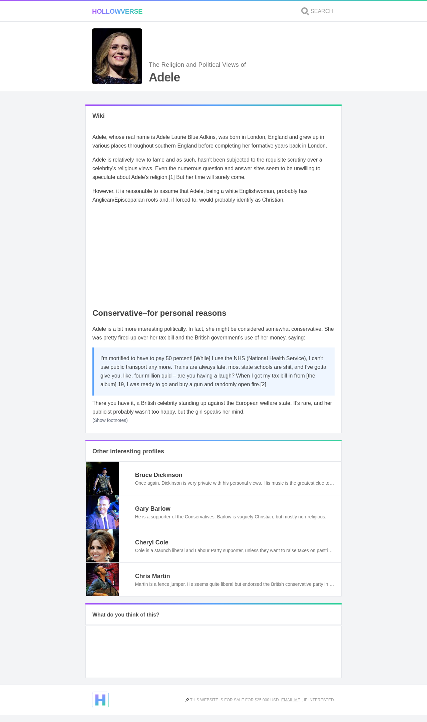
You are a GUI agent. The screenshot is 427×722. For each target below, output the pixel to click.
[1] (172, 177)
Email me (290, 700)
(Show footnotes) (110, 420)
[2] (263, 384)
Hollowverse (117, 11)
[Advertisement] (213, 256)
